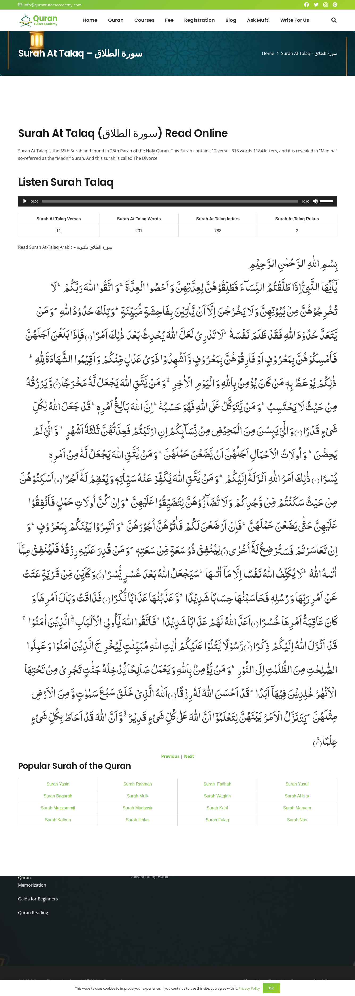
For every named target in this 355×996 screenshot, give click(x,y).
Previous (171, 756)
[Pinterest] (335, 4)
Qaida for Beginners (37, 898)
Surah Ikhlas (137, 820)
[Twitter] (316, 4)
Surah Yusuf (297, 784)
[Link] (38, 20)
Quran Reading (32, 912)
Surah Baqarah (58, 796)
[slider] (170, 201)
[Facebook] (306, 4)
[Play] (25, 201)
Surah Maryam (297, 808)
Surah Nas (297, 820)
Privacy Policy (247, 988)
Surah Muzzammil (58, 808)
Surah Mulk (137, 796)
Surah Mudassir (138, 808)
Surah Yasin (58, 784)
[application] (177, 201)
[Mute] (315, 201)
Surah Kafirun (58, 820)
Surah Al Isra (297, 796)
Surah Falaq (217, 820)
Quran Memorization (37, 885)
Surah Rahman (137, 784)
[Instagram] (325, 4)
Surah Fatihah (217, 784)
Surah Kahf (217, 808)
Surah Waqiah (217, 796)
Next (188, 756)
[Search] (334, 20)
